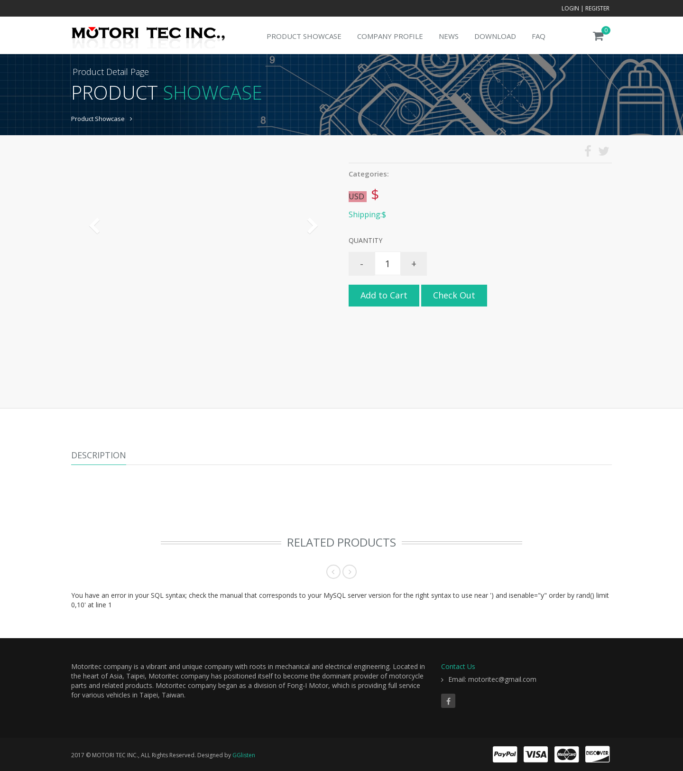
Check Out (454, 295)
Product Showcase (304, 36)
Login (570, 8)
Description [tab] (98, 455)
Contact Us (458, 666)
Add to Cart (383, 295)
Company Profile (390, 36)
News (449, 36)
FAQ (538, 36)
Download (495, 36)
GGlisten (243, 755)
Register (597, 8)
